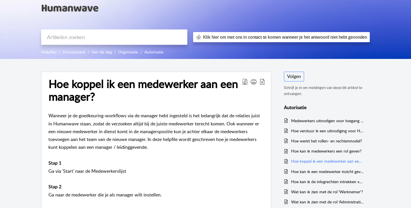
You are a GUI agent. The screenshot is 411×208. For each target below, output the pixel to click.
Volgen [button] (294, 76)
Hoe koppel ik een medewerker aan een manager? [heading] (143, 90)
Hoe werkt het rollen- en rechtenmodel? (326, 141)
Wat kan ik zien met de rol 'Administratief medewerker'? (327, 202)
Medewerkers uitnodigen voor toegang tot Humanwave (327, 120)
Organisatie (128, 52)
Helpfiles (48, 52)
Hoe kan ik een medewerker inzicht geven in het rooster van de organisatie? (327, 171)
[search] (114, 37)
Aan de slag (102, 52)
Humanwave (74, 52)
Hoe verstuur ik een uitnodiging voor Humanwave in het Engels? (327, 130)
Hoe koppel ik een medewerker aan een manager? (327, 161)
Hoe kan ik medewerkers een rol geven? (326, 151)
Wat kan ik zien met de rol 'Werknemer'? (327, 191)
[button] (245, 81)
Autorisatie (153, 52)
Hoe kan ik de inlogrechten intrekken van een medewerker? (327, 181)
